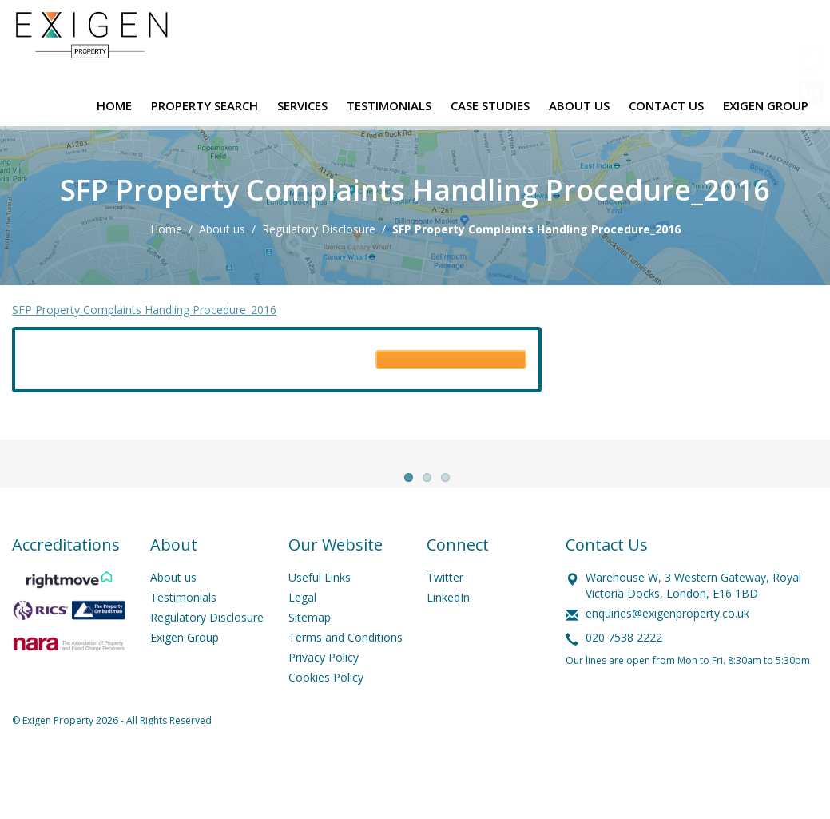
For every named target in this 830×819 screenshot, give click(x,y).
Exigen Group (184, 673)
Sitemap (309, 653)
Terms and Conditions (345, 673)
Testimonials (183, 633)
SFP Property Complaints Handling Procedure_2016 (144, 309)
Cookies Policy (325, 713)
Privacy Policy (323, 693)
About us (222, 229)
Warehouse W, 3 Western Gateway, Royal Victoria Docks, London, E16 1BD (693, 621)
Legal (302, 633)
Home (166, 229)
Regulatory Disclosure (318, 229)
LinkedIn (448, 633)
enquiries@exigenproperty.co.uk (667, 649)
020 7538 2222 (624, 673)
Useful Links (319, 613)
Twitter (445, 613)
